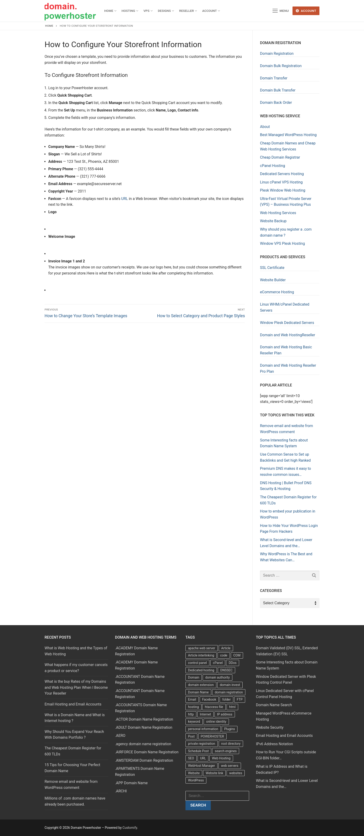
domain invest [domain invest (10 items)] (230, 685)
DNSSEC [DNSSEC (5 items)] (226, 670)
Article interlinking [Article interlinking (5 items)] (201, 655)
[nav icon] (281, 11)
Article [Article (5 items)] (226, 648)
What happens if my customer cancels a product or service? (76, 668)
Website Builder (273, 280)
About (265, 126)
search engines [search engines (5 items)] (226, 751)
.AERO (120, 735)
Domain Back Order (276, 102)
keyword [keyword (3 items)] (194, 721)
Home (49, 25)
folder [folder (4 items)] (226, 699)
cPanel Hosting (272, 165)
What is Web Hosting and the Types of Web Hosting (76, 651)
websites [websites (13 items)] (235, 773)
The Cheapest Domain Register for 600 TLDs (73, 751)
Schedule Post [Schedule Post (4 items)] (198, 751)
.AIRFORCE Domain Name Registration (147, 752)
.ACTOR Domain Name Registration (144, 719)
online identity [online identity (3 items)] (216, 721)
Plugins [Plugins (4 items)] (229, 729)
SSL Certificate (272, 267)
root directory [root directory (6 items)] (230, 743)
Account (306, 11)
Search (198, 805)
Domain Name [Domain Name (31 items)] (198, 692)
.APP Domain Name (131, 783)
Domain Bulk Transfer (278, 90)
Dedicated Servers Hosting (282, 174)
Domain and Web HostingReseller (287, 335)
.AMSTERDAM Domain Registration (144, 760)
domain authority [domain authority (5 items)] (217, 677)
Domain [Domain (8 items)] (193, 677)
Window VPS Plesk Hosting (282, 243)
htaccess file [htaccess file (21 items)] (214, 707)
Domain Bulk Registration (281, 66)
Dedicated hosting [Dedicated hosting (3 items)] (201, 670)
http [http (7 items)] (191, 714)
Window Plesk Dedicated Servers (287, 322)
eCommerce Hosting (277, 292)
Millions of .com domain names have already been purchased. (75, 801)
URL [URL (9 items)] (203, 758)
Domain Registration (277, 53)
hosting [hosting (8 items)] (193, 707)
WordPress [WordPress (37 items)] (196, 780)
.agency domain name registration (143, 744)
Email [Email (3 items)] (192, 699)
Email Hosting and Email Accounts (73, 704)
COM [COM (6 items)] (236, 655)
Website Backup (273, 221)
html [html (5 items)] (232, 707)
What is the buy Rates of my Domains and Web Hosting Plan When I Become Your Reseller (76, 687)
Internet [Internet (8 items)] (205, 714)
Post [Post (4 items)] (191, 736)
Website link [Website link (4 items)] (214, 773)
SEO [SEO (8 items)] (191, 758)
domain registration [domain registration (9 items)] (229, 692)
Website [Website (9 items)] (194, 773)
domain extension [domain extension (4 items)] (201, 685)
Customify (130, 827)
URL (124, 198)
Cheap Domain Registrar (280, 157)
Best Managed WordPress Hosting (288, 135)
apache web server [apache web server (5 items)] (201, 648)
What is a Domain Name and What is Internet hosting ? (75, 718)
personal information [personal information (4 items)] (203, 729)
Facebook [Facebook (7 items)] (209, 699)
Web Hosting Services (278, 213)
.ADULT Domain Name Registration (143, 727)
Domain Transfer (273, 78)
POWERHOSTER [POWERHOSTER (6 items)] (212, 736)
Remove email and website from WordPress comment (71, 784)
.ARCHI (121, 791)
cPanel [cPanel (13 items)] (218, 663)
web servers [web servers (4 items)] (229, 765)
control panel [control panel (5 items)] (197, 663)
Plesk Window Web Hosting (282, 190)
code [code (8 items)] (223, 655)
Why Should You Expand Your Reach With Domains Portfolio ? (74, 734)
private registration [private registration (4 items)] (201, 743)
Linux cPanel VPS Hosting (281, 182)
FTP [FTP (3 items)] (240, 699)
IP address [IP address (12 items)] (224, 714)
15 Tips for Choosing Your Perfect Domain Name (72, 768)
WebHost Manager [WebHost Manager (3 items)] (201, 765)
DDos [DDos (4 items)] (233, 663)
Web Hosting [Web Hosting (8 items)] (221, 758)
